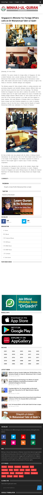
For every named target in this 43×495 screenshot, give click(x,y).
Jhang (10, 470)
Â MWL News (7, 246)
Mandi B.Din (5, 473)
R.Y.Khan (27, 473)
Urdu (23, 2)
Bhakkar (4, 467)
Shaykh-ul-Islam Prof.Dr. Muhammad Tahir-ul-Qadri (17, 187)
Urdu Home (7, 257)
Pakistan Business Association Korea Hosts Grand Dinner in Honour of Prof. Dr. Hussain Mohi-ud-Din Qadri (25, 398)
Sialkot (3, 476)
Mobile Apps (5, 313)
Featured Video (6, 262)
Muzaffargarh (19, 473)
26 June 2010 (8, 23)
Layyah (28, 470)
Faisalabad (17, 467)
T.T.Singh (9, 476)
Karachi (16, 470)
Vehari (15, 476)
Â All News (6, 242)
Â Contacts (6, 253)
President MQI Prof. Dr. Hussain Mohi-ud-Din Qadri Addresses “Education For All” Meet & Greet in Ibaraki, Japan (24, 390)
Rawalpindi (34, 473)
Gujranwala (25, 467)
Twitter (5, 191)
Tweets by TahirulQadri (8, 195)
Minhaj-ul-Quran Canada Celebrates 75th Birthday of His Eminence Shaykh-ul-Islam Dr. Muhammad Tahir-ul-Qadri (25, 373)
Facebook (5, 183)
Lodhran (33, 470)
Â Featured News (8, 238)
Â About (6, 234)
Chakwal (10, 467)
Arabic (11, 2)
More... (21, 476)
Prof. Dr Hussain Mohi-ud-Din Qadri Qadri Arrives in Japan (25, 404)
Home (5, 230)
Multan (12, 473)
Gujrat (31, 467)
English (17, 2)
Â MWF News (7, 250)
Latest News (5, 370)
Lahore (22, 470)
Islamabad (4, 470)
